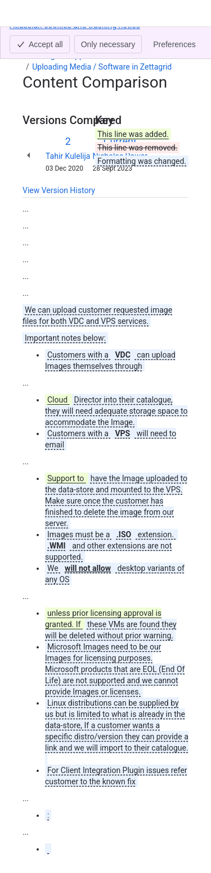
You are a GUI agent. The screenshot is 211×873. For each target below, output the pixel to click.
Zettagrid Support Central (76, 55)
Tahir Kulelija (68, 156)
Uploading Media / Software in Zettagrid (102, 66)
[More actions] (177, 41)
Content (36, 38)
